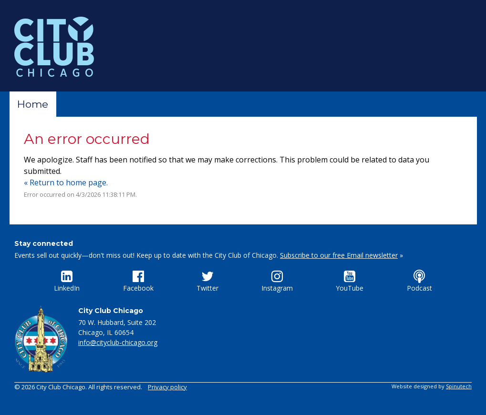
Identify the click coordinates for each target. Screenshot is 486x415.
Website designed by (432, 386)
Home (32, 104)
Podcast (419, 281)
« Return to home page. (66, 182)
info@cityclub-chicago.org (117, 342)
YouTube (349, 281)
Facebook (138, 281)
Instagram (277, 281)
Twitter (207, 281)
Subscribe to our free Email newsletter (339, 255)
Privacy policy (167, 387)
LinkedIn (67, 281)
